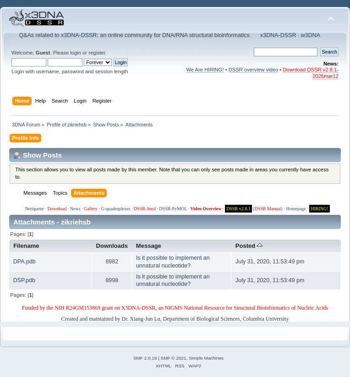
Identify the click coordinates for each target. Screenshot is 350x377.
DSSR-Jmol (145, 208)
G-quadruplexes (116, 208)
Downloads (112, 245)
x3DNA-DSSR (79, 35)
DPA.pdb (24, 261)
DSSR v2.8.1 (238, 208)
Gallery (91, 208)
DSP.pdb (24, 280)
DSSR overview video (254, 69)
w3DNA (310, 35)
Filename (26, 245)
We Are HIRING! (205, 69)
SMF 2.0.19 (145, 358)
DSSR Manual (268, 208)
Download (57, 208)
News (75, 208)
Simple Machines (206, 358)
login (75, 52)
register (96, 52)
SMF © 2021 (173, 358)
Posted (248, 245)
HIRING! (319, 208)
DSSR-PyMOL (173, 208)
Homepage (296, 208)
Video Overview (205, 208)
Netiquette (34, 208)
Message (148, 245)
